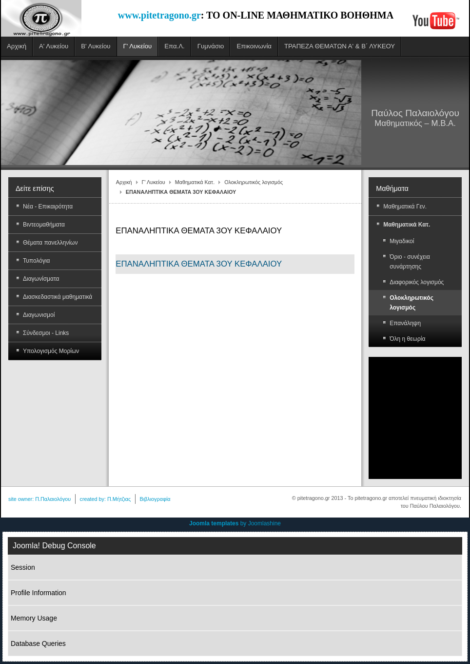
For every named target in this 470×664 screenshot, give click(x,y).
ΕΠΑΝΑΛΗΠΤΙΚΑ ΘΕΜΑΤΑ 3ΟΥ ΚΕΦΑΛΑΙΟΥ (199, 264)
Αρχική (124, 182)
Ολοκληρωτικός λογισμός (253, 182)
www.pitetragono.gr (159, 15)
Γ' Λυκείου (153, 182)
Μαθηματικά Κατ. (195, 182)
